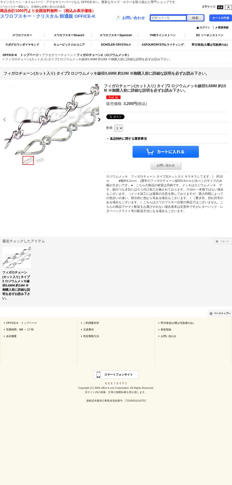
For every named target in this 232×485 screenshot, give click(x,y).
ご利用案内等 (91, 322)
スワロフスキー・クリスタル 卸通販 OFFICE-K (47, 16)
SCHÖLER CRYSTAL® (116, 44)
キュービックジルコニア (69, 44)
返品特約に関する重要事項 (128, 138)
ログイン (205, 27)
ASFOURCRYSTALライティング (163, 44)
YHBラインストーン (163, 35)
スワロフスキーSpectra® (116, 35)
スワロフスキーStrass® (69, 35)
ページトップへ (222, 313)
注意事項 (88, 329)
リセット (224, 241)
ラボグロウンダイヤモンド (22, 44)
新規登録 (223, 27)
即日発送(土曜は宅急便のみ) (210, 44)
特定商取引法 (91, 336)
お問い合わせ (130, 18)
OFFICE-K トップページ (21, 322)
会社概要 (11, 336)
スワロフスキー (22, 35)
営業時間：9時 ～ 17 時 (20, 329)
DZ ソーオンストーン (209, 35)
